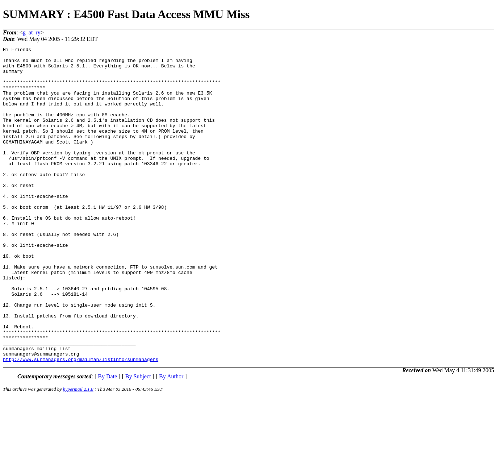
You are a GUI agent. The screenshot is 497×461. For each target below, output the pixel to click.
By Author (171, 439)
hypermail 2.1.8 (78, 452)
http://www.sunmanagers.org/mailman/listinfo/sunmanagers (80, 422)
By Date (107, 439)
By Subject (138, 439)
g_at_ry (32, 32)
